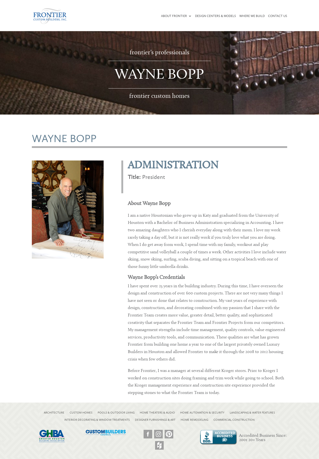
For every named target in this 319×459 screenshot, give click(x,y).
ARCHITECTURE (54, 412)
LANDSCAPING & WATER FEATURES (252, 412)
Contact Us (277, 16)
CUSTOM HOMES (81, 412)
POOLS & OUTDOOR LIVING (116, 412)
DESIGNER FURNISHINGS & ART (155, 419)
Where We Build (252, 16)
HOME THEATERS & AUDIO (157, 412)
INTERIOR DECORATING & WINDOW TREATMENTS (97, 419)
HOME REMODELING (194, 419)
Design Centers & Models (215, 16)
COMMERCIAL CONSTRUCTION (234, 419)
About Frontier (174, 16)
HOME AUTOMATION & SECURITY (202, 412)
